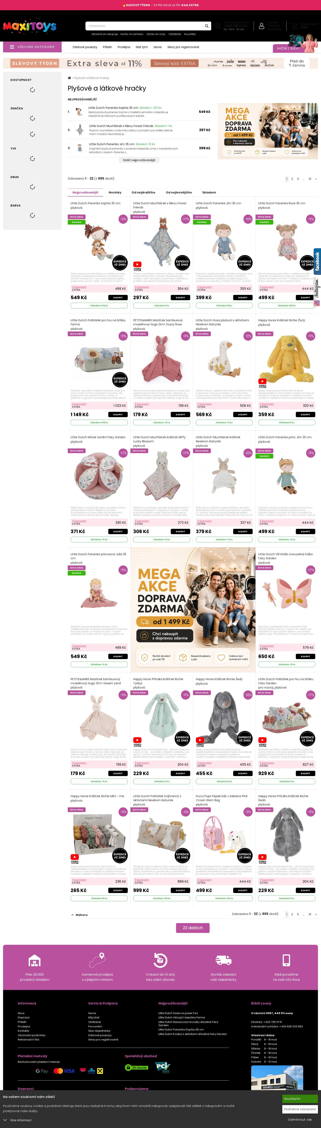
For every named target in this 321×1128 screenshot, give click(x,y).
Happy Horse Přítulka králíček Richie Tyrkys (158, 683)
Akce (21, 1013)
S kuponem (79, 287)
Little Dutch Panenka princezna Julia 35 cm (98, 558)
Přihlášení (274, 25)
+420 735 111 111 (235, 26)
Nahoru (79, 915)
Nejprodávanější (86, 192)
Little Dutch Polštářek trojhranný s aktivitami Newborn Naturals (157, 800)
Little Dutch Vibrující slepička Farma (181, 1017)
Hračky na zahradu (131, 34)
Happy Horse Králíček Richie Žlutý (282, 322)
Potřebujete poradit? (236, 22)
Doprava (23, 1017)
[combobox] (148, 26)
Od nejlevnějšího (184, 192)
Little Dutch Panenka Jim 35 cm (112, 144)
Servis (158, 47)
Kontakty (23, 1031)
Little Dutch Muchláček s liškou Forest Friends (121, 126)
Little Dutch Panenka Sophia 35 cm (113, 108)
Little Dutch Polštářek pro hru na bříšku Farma (98, 324)
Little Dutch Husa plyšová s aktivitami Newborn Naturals (222, 324)
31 (310, 179)
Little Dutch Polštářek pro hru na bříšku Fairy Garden (286, 683)
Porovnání (95, 1026)
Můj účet (273, 22)
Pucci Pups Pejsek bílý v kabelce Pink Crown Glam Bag (222, 800)
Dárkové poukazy (85, 47)
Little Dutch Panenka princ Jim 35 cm (285, 439)
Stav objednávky (99, 1031)
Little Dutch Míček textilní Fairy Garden (98, 439)
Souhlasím (292, 1099)
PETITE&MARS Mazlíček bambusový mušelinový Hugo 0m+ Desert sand (96, 683)
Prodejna (124, 47)
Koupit (117, 297)
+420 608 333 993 (291, 1026)
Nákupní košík (309, 24)
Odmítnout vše (300, 1120)
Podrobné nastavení (300, 1109)
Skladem (215, 192)
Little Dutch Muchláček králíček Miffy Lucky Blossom (159, 441)
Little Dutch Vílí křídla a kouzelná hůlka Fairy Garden (286, 558)
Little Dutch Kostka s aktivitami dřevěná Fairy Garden (192, 1034)
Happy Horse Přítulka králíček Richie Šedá (284, 800)
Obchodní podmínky (31, 1035)
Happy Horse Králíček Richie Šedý (219, 681)
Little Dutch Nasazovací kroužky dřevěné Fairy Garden (188, 1023)
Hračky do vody (156, 34)
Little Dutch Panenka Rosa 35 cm (282, 205)
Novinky (117, 192)
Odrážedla (175, 34)
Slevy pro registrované (183, 47)
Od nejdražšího (147, 192)
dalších (192, 928)
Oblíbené (94, 1022)
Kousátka (190, 34)
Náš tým (142, 47)
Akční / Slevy (293, 48)
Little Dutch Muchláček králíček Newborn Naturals (218, 441)
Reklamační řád (28, 1039)
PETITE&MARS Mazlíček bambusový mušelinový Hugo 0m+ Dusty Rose (158, 324)
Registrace (274, 29)
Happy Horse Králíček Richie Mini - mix (97, 798)
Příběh (107, 47)
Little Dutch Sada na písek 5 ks (178, 1013)
